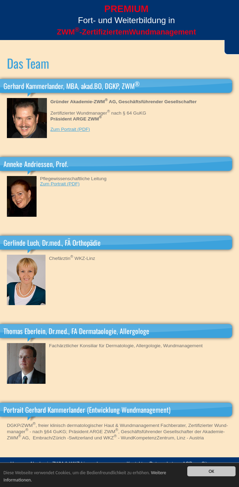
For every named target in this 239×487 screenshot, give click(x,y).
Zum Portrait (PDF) (70, 129)
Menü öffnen (14, 26)
